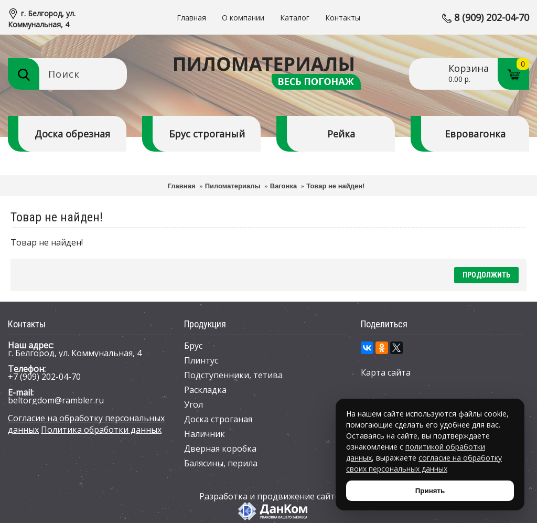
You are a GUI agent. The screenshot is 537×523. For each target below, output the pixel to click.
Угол (193, 404)
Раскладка (205, 390)
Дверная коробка (220, 448)
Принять (430, 491)
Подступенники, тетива (233, 375)
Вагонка (283, 186)
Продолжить (486, 275)
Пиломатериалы (233, 186)
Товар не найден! (335, 186)
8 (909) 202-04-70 (491, 17)
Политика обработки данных (101, 429)
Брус (193, 345)
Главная (182, 186)
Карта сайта (386, 372)
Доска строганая (218, 419)
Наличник (204, 434)
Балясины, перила (220, 463)
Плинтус (201, 360)
